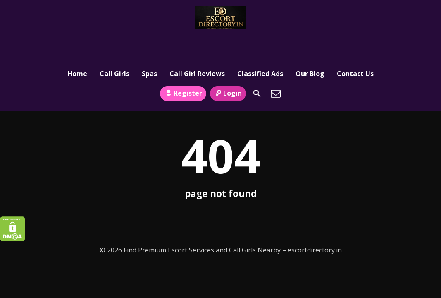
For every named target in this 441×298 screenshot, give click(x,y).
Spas (149, 44)
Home (77, 44)
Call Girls (114, 44)
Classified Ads (260, 44)
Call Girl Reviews (197, 44)
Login (228, 63)
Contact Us (355, 44)
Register (183, 63)
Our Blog (310, 44)
